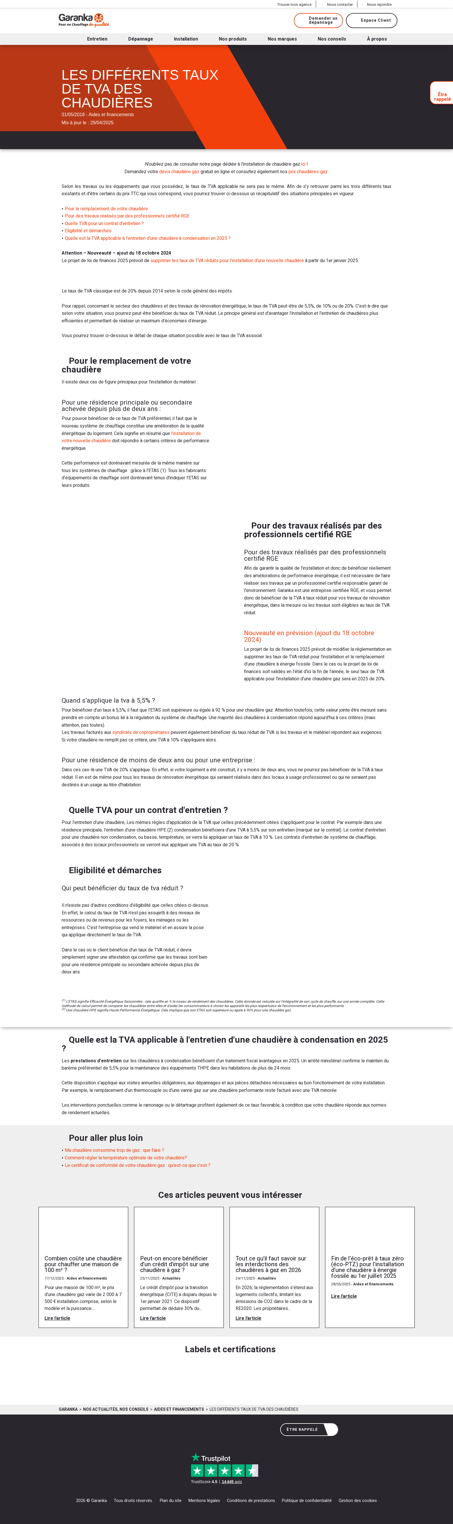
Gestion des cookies (358, 1501)
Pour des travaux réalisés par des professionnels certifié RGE (127, 216)
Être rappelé (310, 1430)
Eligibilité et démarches (88, 230)
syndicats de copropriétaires (141, 732)
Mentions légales (204, 1501)
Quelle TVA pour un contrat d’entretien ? (104, 223)
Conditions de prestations (251, 1501)
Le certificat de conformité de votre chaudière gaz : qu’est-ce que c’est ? (137, 1165)
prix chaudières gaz (308, 171)
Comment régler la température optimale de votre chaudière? (126, 1157)
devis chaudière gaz (179, 171)
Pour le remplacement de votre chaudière (106, 208)
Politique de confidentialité (307, 1501)
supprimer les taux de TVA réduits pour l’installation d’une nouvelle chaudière (227, 260)
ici (303, 164)
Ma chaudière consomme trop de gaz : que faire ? (114, 1150)
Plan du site (170, 1501)
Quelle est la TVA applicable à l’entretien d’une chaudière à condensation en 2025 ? (148, 238)
